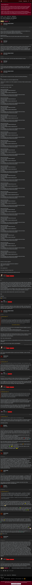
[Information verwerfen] (30, 3)
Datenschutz (13, 578)
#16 (30, 474)
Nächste (6, 21)
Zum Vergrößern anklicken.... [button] (16, 324)
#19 (30, 540)
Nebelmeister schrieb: (4, 391)
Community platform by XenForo (8, 580)
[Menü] (1, 1)
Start (23, 578)
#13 (30, 414)
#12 (30, 389)
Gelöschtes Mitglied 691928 (5, 19)
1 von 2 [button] (2, 21)
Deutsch (2, 577)
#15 (30, 456)
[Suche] (31, 1)
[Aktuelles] (29, 1)
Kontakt (2, 578)
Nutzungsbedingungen (7, 578)
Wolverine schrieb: (4, 316)
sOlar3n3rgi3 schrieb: (4, 491)
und (4, 533)
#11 (30, 376)
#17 (30, 489)
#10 (30, 359)
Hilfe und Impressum (18, 578)
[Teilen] (29, 27)
